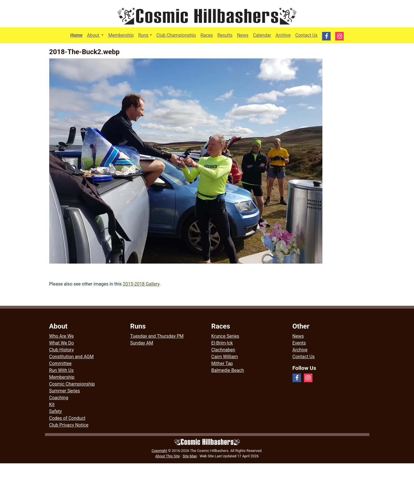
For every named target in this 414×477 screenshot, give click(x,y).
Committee (60, 363)
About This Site (167, 456)
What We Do (61, 343)
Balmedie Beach (227, 370)
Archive (283, 35)
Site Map (190, 456)
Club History (61, 349)
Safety (55, 411)
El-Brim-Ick (222, 343)
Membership (120, 35)
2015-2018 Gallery (141, 284)
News (242, 35)
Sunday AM (141, 343)
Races (206, 35)
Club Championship (176, 35)
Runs (143, 35)
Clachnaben (223, 349)
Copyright (159, 451)
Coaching (58, 397)
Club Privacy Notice (68, 425)
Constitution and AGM (71, 356)
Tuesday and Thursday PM (157, 336)
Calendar (262, 35)
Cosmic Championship (72, 384)
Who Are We (61, 336)
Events (299, 343)
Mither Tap (222, 363)
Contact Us (306, 35)
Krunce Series (225, 336)
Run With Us (61, 370)
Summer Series (64, 391)
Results (224, 35)
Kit (52, 404)
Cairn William (224, 356)
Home (76, 35)
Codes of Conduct (67, 418)
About (96, 35)
